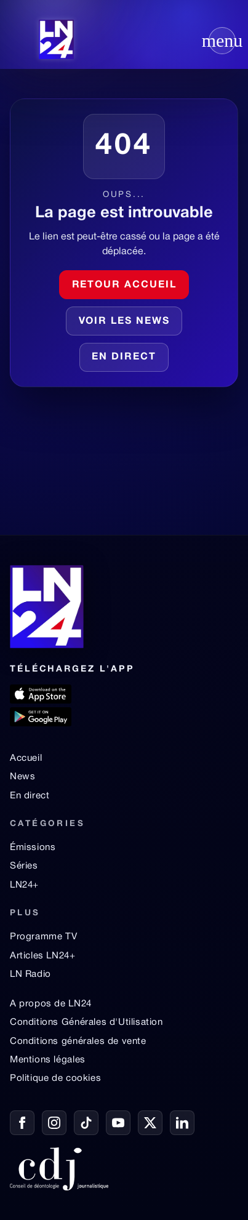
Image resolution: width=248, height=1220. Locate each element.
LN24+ (24, 885)
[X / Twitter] (150, 1122)
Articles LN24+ (43, 956)
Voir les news (124, 321)
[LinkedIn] (182, 1122)
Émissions (32, 847)
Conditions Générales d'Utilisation (86, 1022)
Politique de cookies (55, 1078)
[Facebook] (22, 1122)
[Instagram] (54, 1122)
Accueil (26, 758)
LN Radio (30, 974)
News (22, 777)
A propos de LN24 (51, 1004)
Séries (24, 866)
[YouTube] (118, 1122)
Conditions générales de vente (78, 1041)
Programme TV (43, 937)
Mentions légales (48, 1060)
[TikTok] (86, 1122)
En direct (29, 796)
